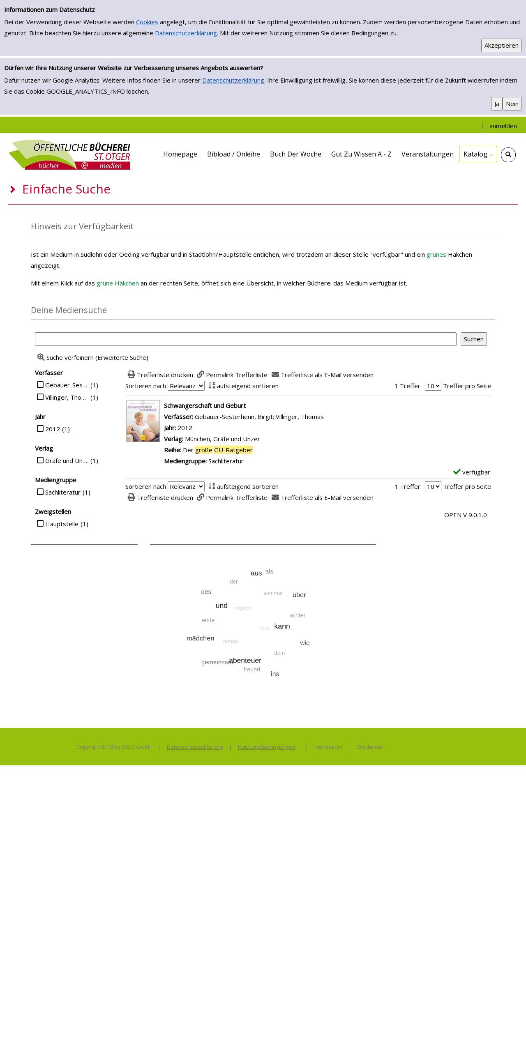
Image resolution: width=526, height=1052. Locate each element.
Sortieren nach (145, 386)
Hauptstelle (61, 524)
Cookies (147, 22)
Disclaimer (370, 746)
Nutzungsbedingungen (266, 746)
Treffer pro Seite (467, 386)
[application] (478, 154)
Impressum (328, 746)
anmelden (503, 126)
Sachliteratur (63, 492)
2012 (52, 429)
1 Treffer (407, 386)
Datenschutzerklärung (186, 33)
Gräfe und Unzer (66, 460)
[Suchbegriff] (246, 339)
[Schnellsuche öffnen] (508, 154)
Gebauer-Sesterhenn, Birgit (66, 385)
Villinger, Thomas (66, 397)
